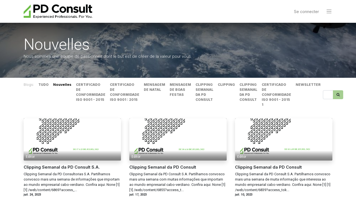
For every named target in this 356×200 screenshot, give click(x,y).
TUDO (43, 84)
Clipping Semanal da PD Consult (162, 167)
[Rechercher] (338, 94)
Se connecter (306, 11)
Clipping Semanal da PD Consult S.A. (62, 167)
